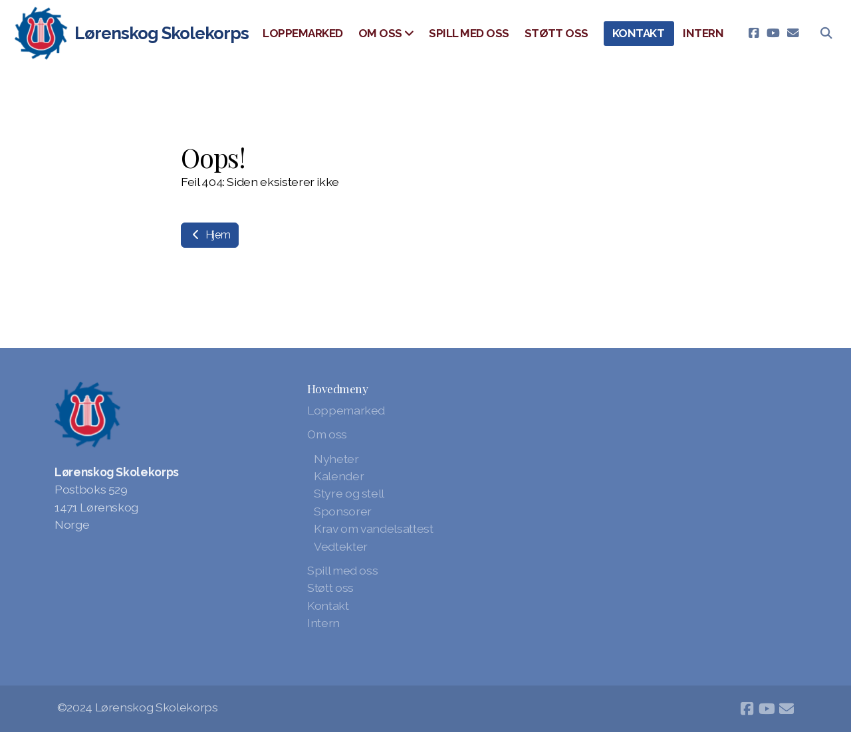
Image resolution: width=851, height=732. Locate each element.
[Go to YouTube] (773, 33)
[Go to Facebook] (753, 33)
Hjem (209, 235)
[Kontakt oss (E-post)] (793, 33)
